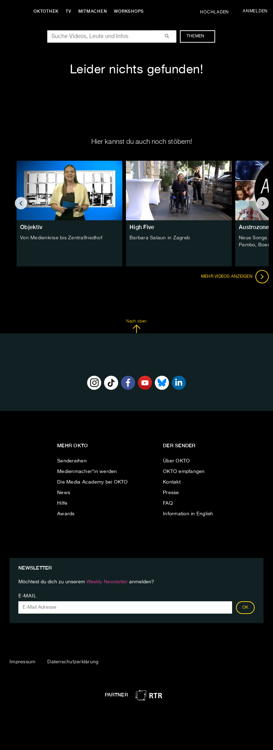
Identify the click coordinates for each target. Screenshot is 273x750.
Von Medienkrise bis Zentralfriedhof (61, 237)
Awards (66, 513)
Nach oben (136, 326)
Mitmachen (92, 11)
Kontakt (172, 482)
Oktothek (46, 11)
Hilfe (62, 503)
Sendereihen (72, 461)
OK (245, 607)
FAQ (168, 503)
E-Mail (27, 596)
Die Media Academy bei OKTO (92, 482)
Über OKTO (176, 461)
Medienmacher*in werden (87, 471)
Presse (171, 492)
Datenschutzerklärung (72, 661)
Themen (199, 36)
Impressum (22, 661)
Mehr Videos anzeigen (235, 276)
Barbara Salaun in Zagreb (159, 237)
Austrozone (254, 227)
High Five (141, 227)
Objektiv (31, 227)
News (63, 492)
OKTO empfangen (184, 471)
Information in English (188, 513)
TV (68, 11)
